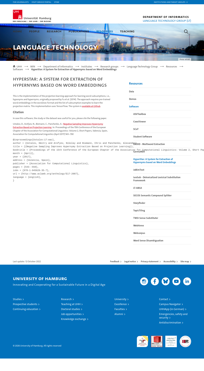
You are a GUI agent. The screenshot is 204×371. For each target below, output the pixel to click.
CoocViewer (139, 134)
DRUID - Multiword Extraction (149, 156)
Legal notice (130, 273)
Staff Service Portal (41, 1)
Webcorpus (139, 245)
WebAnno (138, 238)
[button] (171, 2)
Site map (184, 273)
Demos (132, 111)
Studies (17, 311)
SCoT (136, 141)
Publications (79, 31)
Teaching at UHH (70, 316)
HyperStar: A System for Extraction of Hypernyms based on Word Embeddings (154, 173)
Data (131, 104)
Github (91, 118)
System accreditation (185, 351)
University (120, 311)
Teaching (127, 31)
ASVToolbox (139, 126)
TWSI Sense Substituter (145, 230)
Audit (153, 349)
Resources (104, 31)
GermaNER (139, 164)
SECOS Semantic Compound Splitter (152, 207)
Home (17, 31)
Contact (163, 311)
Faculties (119, 321)
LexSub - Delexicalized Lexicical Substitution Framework (156, 191)
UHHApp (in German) (171, 321)
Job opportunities (71, 326)
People (34, 31)
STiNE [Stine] (56, 1)
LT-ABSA (137, 200)
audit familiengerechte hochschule (142, 352)
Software (134, 119)
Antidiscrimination (170, 335)
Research (54, 31)
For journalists (21, 1)
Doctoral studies (70, 321)
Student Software (142, 149)
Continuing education (25, 321)
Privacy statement (150, 273)
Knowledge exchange (73, 331)
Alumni (118, 326)
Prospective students (25, 316)
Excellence (120, 316)
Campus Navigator (170, 316)
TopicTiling (139, 223)
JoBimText (138, 182)
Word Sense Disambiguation (148, 253)
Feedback (114, 273)
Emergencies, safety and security (173, 328)
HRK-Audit (170, 349)
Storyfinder (139, 215)
